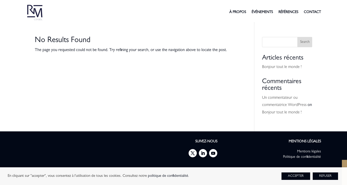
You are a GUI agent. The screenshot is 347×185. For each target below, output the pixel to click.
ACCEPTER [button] (296, 176)
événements (262, 12)
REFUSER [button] (325, 176)
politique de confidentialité (168, 176)
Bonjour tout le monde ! (282, 67)
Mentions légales (309, 151)
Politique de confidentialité (302, 157)
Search (305, 42)
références (288, 12)
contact (312, 12)
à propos (237, 12)
